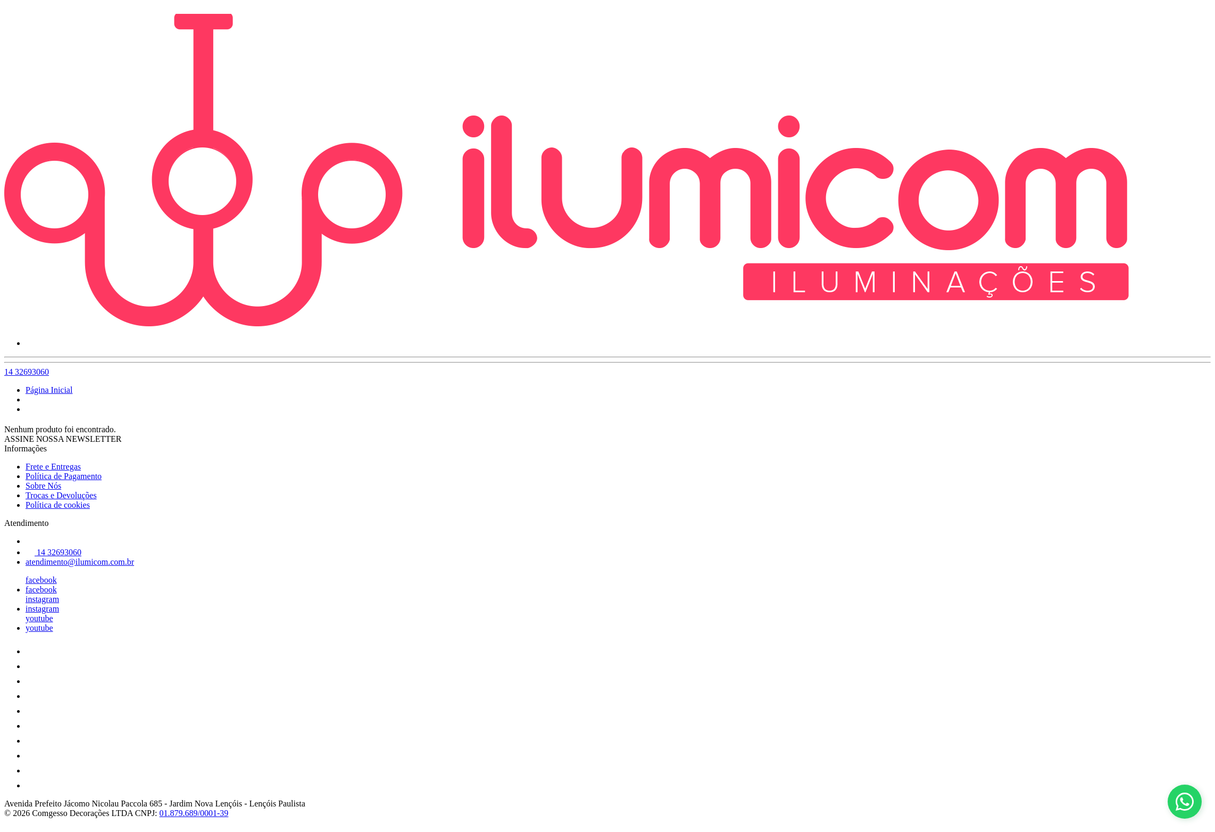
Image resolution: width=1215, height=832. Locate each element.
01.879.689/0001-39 (194, 813)
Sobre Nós (43, 485)
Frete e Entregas (53, 466)
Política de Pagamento (64, 476)
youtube (39, 618)
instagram (42, 599)
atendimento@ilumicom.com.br (80, 561)
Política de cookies (58, 504)
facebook (41, 579)
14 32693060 (26, 371)
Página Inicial (49, 389)
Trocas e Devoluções (61, 495)
